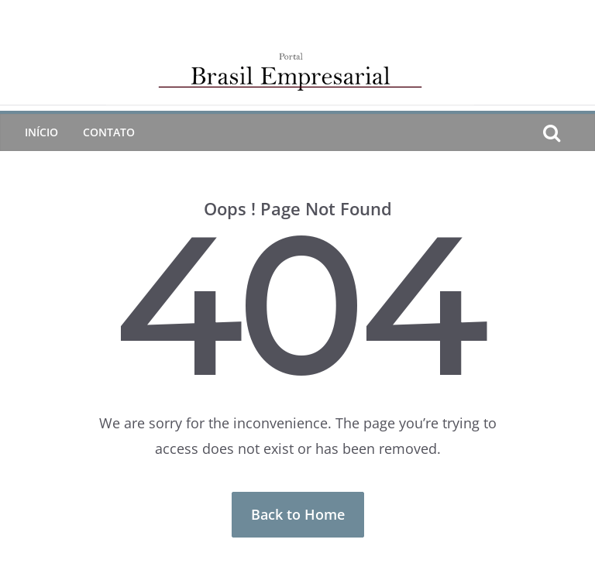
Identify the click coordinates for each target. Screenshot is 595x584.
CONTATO (109, 132)
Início (41, 132)
